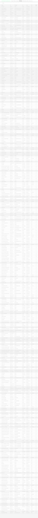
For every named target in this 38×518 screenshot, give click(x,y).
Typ (22, 5)
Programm (16, 5)
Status (27, 5)
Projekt (2, 5)
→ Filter (2, 3)
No (36, 5)
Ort (10, 5)
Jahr (31, 5)
